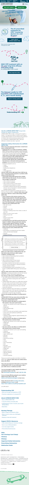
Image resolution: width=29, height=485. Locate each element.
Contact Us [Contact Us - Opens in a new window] (5, 461)
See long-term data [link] (14, 72)
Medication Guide (10, 382)
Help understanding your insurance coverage (12, 422)
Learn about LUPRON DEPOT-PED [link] (14, 40)
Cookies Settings (5, 462)
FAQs (3, 432)
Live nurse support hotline (8, 426)
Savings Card (21, 7)
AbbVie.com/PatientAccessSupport (9, 378)
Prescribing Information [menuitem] (3, 1)
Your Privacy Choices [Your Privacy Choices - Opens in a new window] (6, 464)
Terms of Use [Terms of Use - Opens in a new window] (12, 461)
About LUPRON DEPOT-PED (10, 398)
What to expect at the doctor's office (10, 412)
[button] (23, 4)
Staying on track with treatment (9, 417)
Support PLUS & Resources (9, 421)
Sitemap (4, 439)
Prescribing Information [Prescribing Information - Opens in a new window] (18, 380)
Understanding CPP (7, 390)
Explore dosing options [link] (14, 98)
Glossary (4, 436)
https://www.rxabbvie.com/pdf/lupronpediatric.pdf (13, 383)
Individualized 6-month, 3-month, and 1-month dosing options (12, 404)
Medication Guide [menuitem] (9, 1)
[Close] (24, 237)
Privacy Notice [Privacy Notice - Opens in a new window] (21, 461)
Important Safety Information (10, 441)
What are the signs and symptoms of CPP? (11, 392)
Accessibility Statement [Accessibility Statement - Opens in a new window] (22, 460)
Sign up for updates (9, 7)
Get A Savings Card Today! (9, 434)
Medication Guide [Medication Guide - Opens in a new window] (7, 445)
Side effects (4, 406)
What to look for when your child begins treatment (11, 415)
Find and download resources (8, 428)
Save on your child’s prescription (9, 424)
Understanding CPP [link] (13, 112)
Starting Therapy (6, 410)
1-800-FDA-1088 (22, 372)
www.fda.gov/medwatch (9, 372)
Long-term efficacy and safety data (10, 401)
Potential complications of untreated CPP (11, 394)
